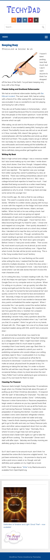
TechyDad (22, 49)
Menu (5, 37)
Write (25, 467)
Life (31, 49)
